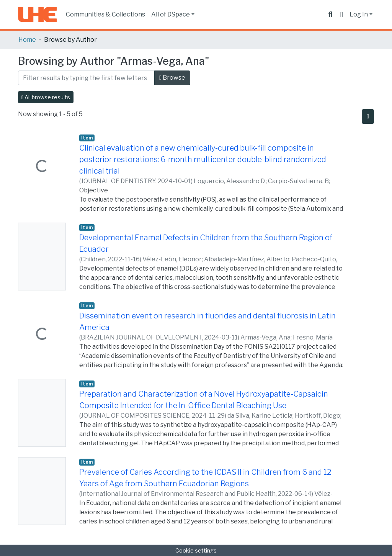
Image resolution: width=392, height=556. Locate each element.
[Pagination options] (368, 116)
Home (27, 39)
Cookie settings (196, 550)
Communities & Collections (105, 14)
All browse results (45, 97)
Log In (359, 14)
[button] (341, 14)
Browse (172, 77)
